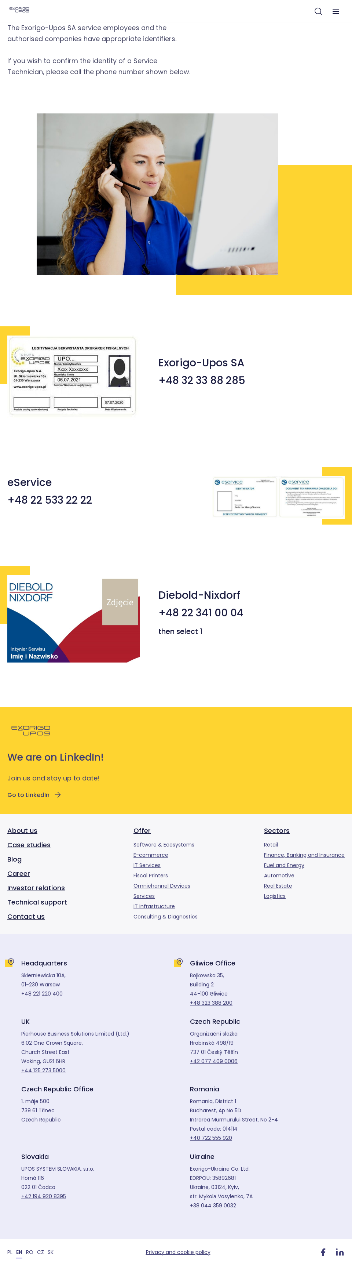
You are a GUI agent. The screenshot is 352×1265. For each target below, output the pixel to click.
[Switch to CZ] (40, 1252)
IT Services (147, 865)
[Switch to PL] (9, 1252)
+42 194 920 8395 (43, 1196)
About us (22, 830)
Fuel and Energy (284, 865)
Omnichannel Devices (161, 885)
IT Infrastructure (154, 906)
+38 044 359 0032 (213, 1205)
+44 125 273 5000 (43, 1070)
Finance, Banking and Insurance (304, 855)
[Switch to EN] (19, 1252)
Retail (271, 844)
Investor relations (36, 887)
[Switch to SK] (51, 1252)
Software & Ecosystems (163, 844)
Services (144, 896)
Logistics (275, 896)
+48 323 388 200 (211, 1003)
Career (18, 873)
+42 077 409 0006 (214, 1061)
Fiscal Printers (150, 875)
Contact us (26, 916)
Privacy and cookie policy (178, 1252)
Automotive (279, 875)
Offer (142, 830)
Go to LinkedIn (34, 794)
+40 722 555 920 (211, 1138)
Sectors (277, 830)
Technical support (37, 902)
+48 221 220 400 (42, 993)
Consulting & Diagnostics (165, 916)
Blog (14, 859)
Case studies (29, 844)
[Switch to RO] (29, 1252)
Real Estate (278, 885)
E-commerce (150, 855)
